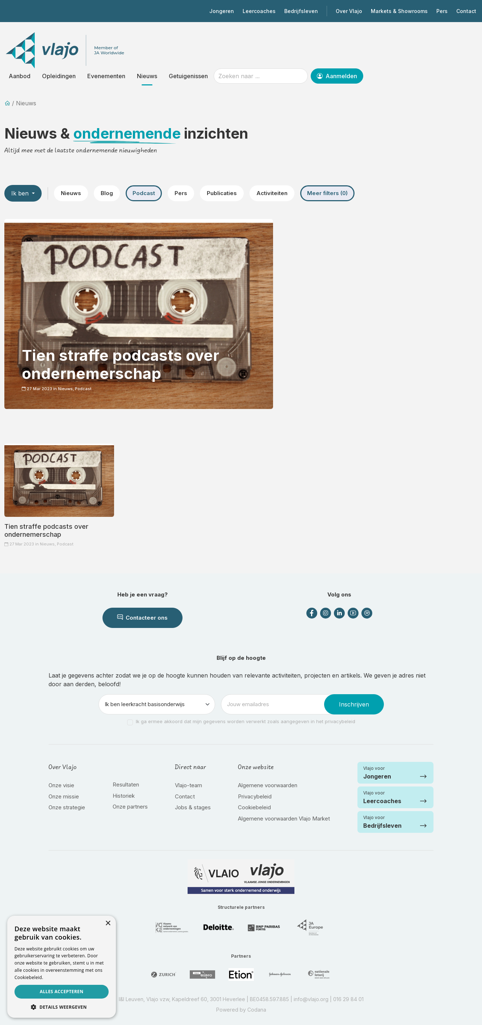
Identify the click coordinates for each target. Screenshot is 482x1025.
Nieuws (147, 76)
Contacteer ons (142, 617)
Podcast (144, 193)
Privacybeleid (255, 796)
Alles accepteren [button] (62, 991)
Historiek (124, 795)
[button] (61, 1007)
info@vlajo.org (311, 999)
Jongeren (221, 11)
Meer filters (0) (327, 193)
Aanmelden (337, 76)
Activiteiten (272, 193)
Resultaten (126, 784)
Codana (256, 1010)
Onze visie (61, 785)
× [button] (107, 923)
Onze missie (64, 796)
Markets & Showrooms (399, 11)
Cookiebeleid (254, 807)
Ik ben (20, 193)
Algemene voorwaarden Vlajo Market (284, 818)
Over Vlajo (349, 11)
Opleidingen (59, 76)
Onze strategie (67, 807)
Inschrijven (354, 704)
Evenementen (106, 76)
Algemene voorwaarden (267, 785)
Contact (466, 11)
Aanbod (19, 76)
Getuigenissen (188, 76)
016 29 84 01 (348, 999)
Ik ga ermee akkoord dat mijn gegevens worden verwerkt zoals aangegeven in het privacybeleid (245, 721)
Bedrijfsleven (301, 11)
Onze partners (130, 806)
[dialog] (61, 967)
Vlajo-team (188, 785)
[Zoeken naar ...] (261, 76)
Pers (442, 11)
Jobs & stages (193, 807)
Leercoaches (259, 11)
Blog (107, 193)
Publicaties (222, 193)
